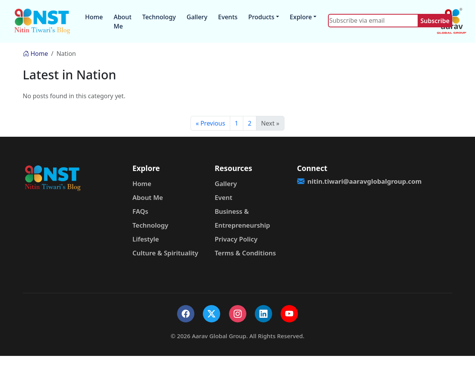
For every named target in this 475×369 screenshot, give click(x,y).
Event (223, 197)
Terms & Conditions (245, 252)
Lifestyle (145, 239)
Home (94, 17)
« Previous (210, 123)
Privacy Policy (236, 239)
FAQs (140, 211)
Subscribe (435, 21)
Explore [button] (301, 17)
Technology (159, 17)
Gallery (197, 17)
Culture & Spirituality (165, 252)
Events (227, 17)
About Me (122, 21)
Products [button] (261, 17)
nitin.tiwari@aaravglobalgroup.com (333, 181)
